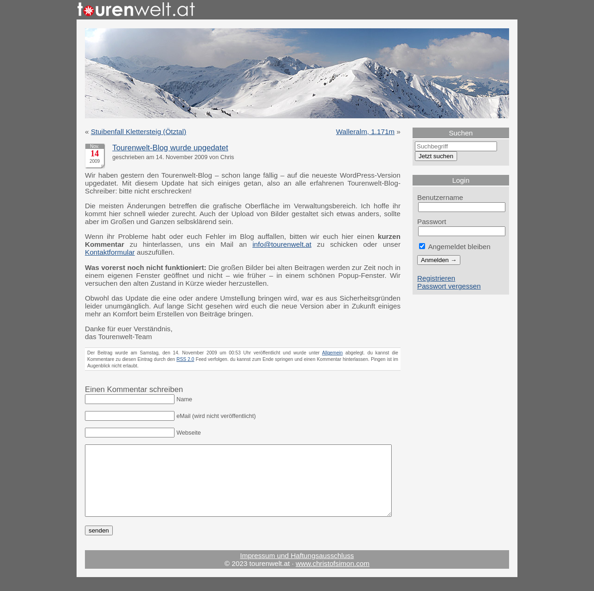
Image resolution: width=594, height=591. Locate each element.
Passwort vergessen (449, 286)
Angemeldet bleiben (455, 247)
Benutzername (440, 197)
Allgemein (332, 352)
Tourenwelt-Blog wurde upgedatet (170, 147)
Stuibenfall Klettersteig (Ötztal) (139, 131)
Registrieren (436, 278)
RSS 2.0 (185, 359)
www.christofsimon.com (332, 577)
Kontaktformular (110, 252)
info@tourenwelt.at (281, 244)
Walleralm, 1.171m (365, 131)
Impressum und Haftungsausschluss (297, 569)
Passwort (431, 221)
